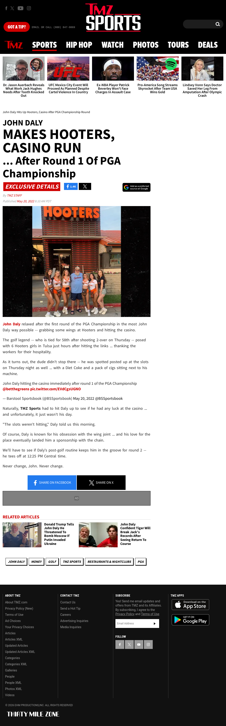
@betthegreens (16, 388)
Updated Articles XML (20, 652)
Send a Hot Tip (70, 608)
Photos (145, 45)
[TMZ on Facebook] (6, 8)
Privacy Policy (124, 614)
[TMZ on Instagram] (29, 8)
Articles (10, 633)
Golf (52, 561)
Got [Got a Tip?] (17, 27)
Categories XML (16, 664)
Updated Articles (16, 645)
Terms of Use (14, 614)
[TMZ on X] (13, 8)
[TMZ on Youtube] (20, 8)
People (10, 676)
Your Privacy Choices (19, 627)
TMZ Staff (14, 195)
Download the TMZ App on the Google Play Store (190, 620)
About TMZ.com (16, 602)
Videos (10, 695)
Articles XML (14, 639)
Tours (178, 45)
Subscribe (154, 623)
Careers (65, 614)
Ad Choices (13, 621)
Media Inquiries (70, 627)
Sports (44, 45)
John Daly (16, 561)
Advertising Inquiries (74, 621)
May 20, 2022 (26, 201)
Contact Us (67, 602)
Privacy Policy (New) (19, 608)
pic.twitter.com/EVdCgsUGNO (55, 388)
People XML (13, 682)
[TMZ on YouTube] (138, 644)
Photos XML (13, 689)
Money (36, 561)
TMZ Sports (72, 561)
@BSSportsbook (109, 398)
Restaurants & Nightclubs (109, 561)
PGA (140, 561)
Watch (113, 45)
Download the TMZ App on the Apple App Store (190, 604)
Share (52, 482)
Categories (12, 658)
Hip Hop (79, 45)
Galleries (11, 670)
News (14, 45)
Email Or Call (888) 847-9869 (53, 27)
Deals (208, 45)
